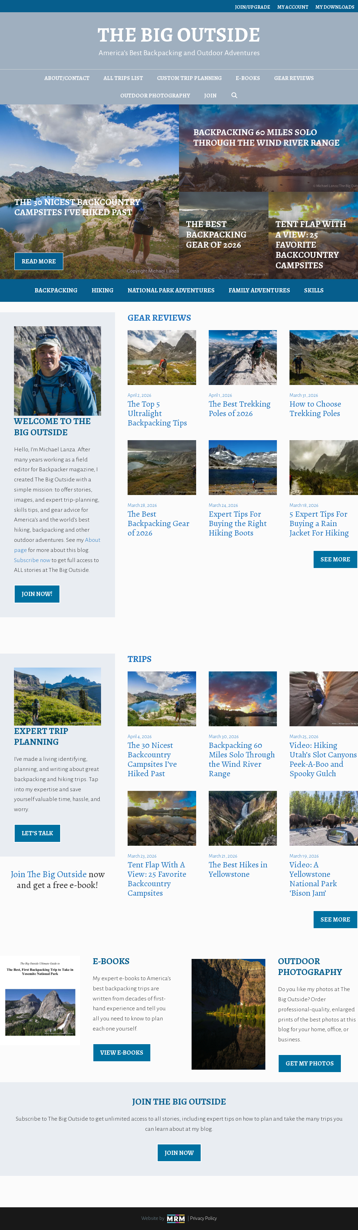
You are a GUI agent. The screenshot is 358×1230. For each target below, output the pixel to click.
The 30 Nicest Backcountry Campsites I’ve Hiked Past (152, 759)
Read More (39, 261)
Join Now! (37, 594)
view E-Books (121, 1052)
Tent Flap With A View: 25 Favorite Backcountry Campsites (157, 878)
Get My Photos (310, 1063)
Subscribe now (32, 560)
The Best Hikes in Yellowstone (238, 869)
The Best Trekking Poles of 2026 (240, 408)
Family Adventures (259, 290)
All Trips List (123, 78)
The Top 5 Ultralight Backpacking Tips (157, 413)
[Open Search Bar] (234, 95)
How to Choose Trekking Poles (315, 408)
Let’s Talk (37, 833)
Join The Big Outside (49, 874)
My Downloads (335, 7)
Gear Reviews (294, 78)
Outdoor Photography (155, 96)
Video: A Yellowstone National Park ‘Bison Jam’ (313, 878)
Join (210, 96)
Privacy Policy (203, 1218)
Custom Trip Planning (189, 78)
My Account (292, 7)
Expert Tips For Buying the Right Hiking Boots (238, 523)
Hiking (103, 290)
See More (335, 559)
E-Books (248, 78)
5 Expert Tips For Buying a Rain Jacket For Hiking (319, 523)
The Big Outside (179, 35)
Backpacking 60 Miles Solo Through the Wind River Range (242, 759)
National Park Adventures (171, 290)
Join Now (179, 1153)
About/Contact (67, 78)
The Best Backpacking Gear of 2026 (158, 523)
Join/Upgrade (252, 7)
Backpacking (56, 290)
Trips (140, 659)
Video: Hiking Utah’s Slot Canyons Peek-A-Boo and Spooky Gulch (323, 759)
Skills (314, 290)
